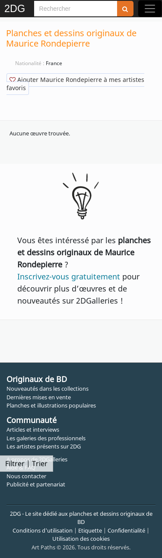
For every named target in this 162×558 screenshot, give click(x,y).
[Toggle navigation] (150, 8)
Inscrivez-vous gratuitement (68, 276)
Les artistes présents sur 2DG (43, 446)
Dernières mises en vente (38, 397)
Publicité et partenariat (35, 484)
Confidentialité (126, 530)
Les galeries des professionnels (46, 438)
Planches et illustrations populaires (51, 405)
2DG (14, 8)
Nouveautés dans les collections (47, 388)
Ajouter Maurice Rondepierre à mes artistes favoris (75, 83)
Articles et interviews (32, 429)
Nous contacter (26, 476)
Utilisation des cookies (81, 538)
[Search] (75, 8)
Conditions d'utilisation (43, 530)
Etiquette (90, 530)
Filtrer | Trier (26, 463)
